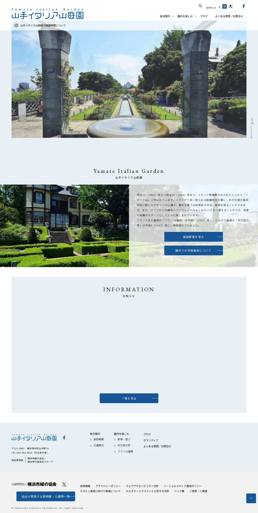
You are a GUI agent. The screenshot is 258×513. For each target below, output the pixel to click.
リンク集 (179, 491)
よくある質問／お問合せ (229, 16)
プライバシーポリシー (108, 486)
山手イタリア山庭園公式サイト (48, 13)
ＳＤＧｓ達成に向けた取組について (100, 491)
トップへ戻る (251, 498)
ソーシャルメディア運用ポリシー (183, 486)
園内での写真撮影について (193, 250)
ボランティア (150, 440)
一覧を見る (129, 398)
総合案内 (165, 16)
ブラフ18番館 (125, 451)
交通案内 (99, 445)
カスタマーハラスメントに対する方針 (147, 491)
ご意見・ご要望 (198, 491)
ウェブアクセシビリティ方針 (142, 486)
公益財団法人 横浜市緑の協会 (34, 484)
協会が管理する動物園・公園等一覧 (46, 496)
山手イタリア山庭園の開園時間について (43, 25)
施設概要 (99, 439)
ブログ (204, 16)
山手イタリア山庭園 (34, 437)
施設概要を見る (193, 237)
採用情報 (85, 486)
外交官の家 (124, 445)
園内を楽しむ (185, 16)
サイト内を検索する (200, 6)
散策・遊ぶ (124, 439)
